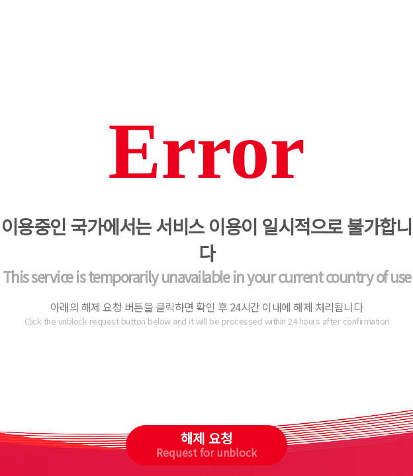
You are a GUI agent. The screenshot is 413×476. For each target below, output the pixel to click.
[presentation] (207, 386)
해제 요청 (206, 444)
